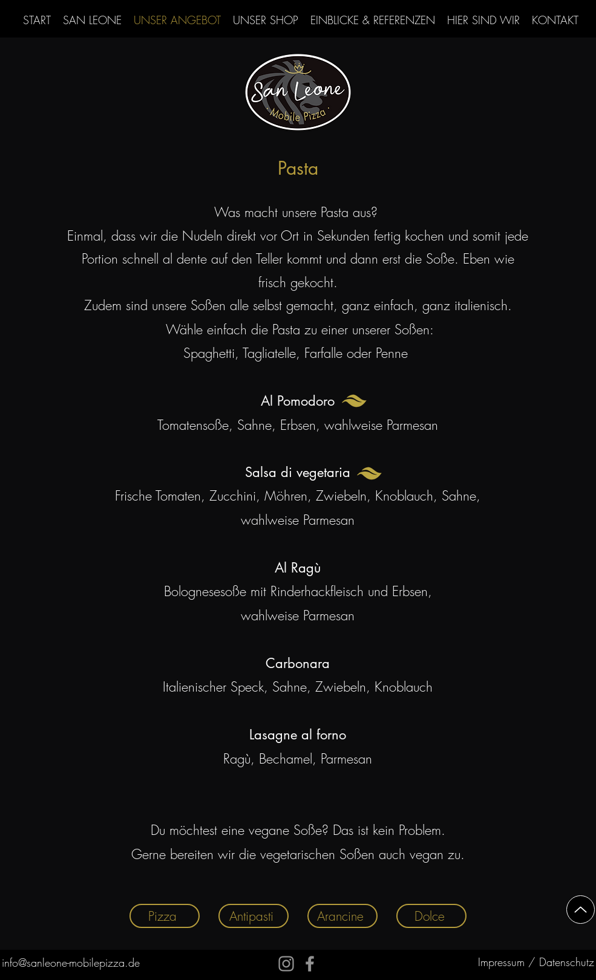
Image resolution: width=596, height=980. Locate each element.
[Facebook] (310, 963)
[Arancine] (342, 916)
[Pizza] (164, 916)
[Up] (580, 909)
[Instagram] (286, 963)
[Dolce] (431, 916)
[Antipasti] (253, 916)
